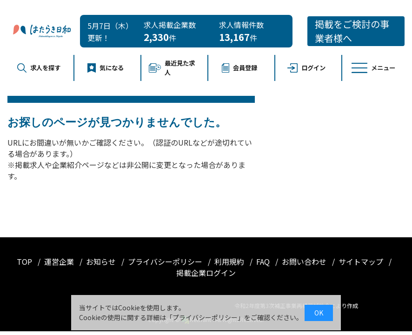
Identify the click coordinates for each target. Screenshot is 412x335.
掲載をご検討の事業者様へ (352, 31)
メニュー (373, 68)
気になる (105, 68)
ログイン (306, 68)
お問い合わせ (305, 261)
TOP (25, 261)
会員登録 (239, 68)
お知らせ (102, 261)
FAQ (264, 261)
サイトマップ (362, 261)
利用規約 (230, 261)
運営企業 (60, 261)
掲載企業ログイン (206, 272)
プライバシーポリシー (166, 261)
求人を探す (38, 68)
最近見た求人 (172, 68)
